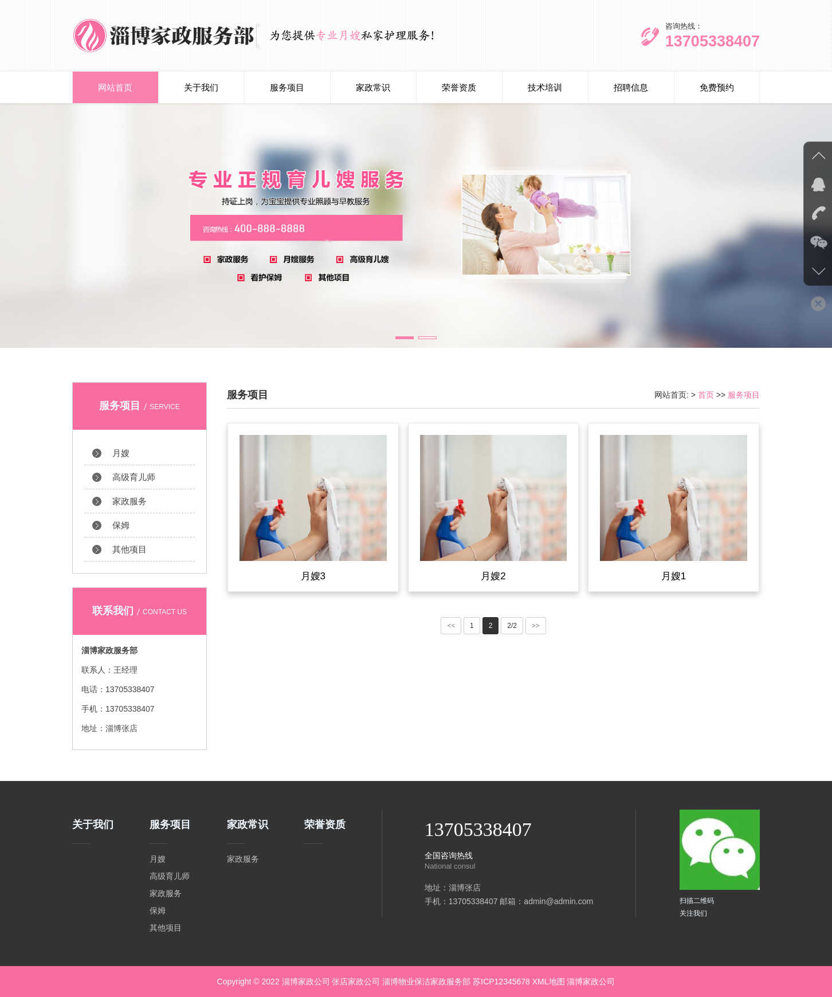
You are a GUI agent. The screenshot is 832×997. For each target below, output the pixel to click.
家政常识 (373, 87)
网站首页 (115, 87)
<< (451, 631)
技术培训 (545, 87)
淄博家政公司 (591, 981)
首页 (706, 394)
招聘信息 (631, 87)
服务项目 (287, 87)
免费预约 (717, 87)
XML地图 (548, 981)
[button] (404, 337)
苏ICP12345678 (501, 981)
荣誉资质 (459, 87)
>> (536, 631)
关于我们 (201, 87)
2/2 (512, 631)
